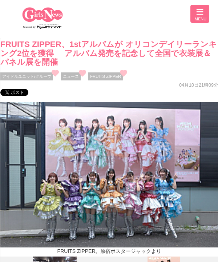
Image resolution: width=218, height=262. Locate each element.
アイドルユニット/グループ (26, 76)
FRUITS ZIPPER (105, 76)
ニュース (71, 76)
